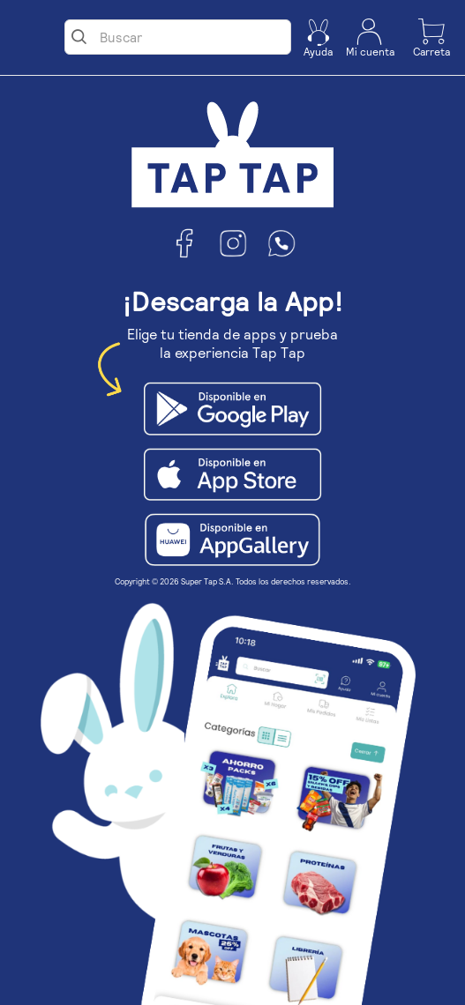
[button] (318, 38)
